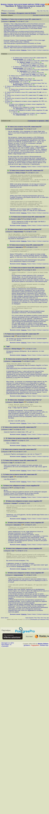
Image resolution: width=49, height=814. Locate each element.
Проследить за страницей (6, 645)
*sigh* (10, 79)
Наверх (34, 50)
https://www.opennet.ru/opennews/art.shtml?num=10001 (27, 47)
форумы (4, 4)
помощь (10, 4)
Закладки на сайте (7, 643)
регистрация (22, 4)
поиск (16, 4)
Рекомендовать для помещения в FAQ (39, 619)
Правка (29, 50)
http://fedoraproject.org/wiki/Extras (18, 28)
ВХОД (37, 4)
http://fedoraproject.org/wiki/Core (35, 27)
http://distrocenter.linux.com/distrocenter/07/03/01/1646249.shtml (23, 31)
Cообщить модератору (43, 50)
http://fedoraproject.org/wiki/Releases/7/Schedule (19, 43)
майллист (31, 4)
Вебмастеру (44, 645)
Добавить (27, 645)
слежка (42, 4)
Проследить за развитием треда (40, 15)
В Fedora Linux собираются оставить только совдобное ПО (23, 101)
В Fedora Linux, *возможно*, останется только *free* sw (29, 83)
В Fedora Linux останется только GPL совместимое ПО (30, 57)
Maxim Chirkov (43, 643)
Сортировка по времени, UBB (38, 121)
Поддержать (35, 645)
